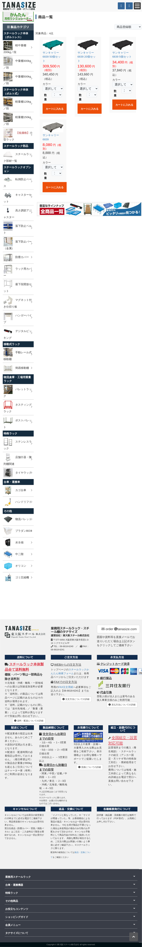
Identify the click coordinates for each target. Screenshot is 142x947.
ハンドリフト (17, 502)
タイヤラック (17, 472)
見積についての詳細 (89, 767)
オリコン (14, 566)
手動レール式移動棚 (17, 354)
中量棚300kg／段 (17, 62)
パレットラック (17, 391)
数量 (45, 97)
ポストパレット (17, 422)
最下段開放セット (17, 286)
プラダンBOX (17, 531)
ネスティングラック (17, 406)
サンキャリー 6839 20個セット (87, 56)
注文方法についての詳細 (75, 699)
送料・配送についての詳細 (28, 720)
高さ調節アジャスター (17, 212)
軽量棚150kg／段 (17, 119)
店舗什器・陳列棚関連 (17, 459)
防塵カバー (16, 257)
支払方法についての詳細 (122, 704)
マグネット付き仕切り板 (17, 302)
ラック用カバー (17, 270)
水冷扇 (13, 542)
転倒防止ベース (17, 181)
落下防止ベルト (17, 228)
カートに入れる (55, 108)
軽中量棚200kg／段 (14, 47)
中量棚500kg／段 (17, 78)
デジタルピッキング (17, 333)
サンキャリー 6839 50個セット (52, 56)
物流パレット (17, 519)
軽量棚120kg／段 (17, 103)
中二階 (13, 554)
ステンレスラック (17, 443)
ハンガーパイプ (17, 317)
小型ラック (17, 134)
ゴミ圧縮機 (16, 577)
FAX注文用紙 (65, 687)
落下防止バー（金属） (17, 243)
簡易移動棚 (16, 368)
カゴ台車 (14, 490)
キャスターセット (17, 196)
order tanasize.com (119, 629)
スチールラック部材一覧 (17, 156)
